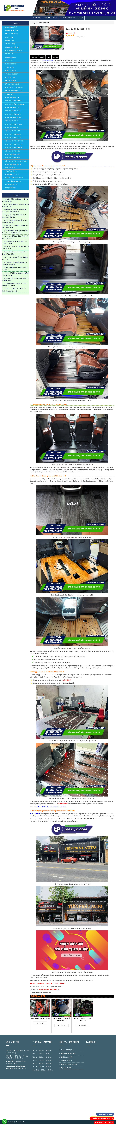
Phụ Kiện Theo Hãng (50, 18)
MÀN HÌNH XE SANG (10, 64)
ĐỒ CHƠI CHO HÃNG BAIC (12, 107)
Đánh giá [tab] (55, 57)
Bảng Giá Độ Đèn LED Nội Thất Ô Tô (82, 1017)
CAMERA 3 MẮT (10, 40)
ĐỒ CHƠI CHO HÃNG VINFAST (13, 101)
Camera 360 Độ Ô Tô (67, 1050)
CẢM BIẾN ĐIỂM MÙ (10, 57)
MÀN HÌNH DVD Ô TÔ (11, 27)
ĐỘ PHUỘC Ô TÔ (10, 168)
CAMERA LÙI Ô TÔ (10, 80)
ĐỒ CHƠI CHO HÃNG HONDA (13, 134)
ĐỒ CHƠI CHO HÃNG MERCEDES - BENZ (16, 161)
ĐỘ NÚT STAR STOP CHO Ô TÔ (14, 87)
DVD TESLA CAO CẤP (11, 184)
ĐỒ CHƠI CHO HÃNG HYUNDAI (13, 117)
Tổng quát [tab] (34, 57)
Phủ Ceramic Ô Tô (66, 1057)
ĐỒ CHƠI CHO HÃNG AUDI (12, 154)
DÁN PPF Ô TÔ (9, 54)
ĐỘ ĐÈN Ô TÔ (9, 60)
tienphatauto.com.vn (20, 1068)
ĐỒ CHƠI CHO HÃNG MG (12, 127)
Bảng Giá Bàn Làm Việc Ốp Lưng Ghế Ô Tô (61, 1017)
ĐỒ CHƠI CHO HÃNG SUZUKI (13, 137)
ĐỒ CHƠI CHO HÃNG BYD (12, 97)
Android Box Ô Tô (66, 1061)
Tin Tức (63, 18)
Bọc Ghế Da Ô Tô (66, 1068)
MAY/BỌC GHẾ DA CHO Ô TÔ (13, 50)
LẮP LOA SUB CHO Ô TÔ (12, 84)
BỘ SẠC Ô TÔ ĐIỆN (10, 188)
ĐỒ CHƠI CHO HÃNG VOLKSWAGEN (15, 104)
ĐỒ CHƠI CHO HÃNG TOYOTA (13, 124)
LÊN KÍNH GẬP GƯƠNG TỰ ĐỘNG (14, 178)
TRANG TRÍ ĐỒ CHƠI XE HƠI (13, 181)
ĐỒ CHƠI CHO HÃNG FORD (12, 131)
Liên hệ (80, 18)
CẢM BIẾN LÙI (9, 94)
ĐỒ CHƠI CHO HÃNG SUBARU (13, 147)
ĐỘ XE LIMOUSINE (10, 77)
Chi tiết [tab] (42, 57)
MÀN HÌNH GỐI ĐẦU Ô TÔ (12, 174)
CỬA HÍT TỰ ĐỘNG (10, 70)
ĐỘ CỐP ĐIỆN (9, 37)
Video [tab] (48, 57)
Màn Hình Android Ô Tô (68, 1053)
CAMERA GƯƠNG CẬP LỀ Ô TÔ (13, 91)
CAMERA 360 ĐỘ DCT (11, 74)
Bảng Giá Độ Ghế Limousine (40, 1016)
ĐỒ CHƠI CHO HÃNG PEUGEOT (13, 144)
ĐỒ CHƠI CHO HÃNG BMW (12, 151)
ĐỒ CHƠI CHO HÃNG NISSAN (13, 164)
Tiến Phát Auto (11, 1051)
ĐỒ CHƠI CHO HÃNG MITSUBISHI (14, 141)
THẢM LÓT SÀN (9, 67)
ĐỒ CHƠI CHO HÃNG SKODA (13, 114)
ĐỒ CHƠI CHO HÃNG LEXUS (13, 157)
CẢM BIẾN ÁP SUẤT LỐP (12, 47)
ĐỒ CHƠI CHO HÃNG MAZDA (13, 111)
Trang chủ (37, 18)
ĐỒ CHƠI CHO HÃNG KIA (12, 121)
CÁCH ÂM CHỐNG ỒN (11, 171)
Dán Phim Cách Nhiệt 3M (69, 1064)
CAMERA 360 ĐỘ (10, 44)
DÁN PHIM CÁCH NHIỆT (11, 34)
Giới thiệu (71, 18)
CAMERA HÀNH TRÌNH (11, 30)
